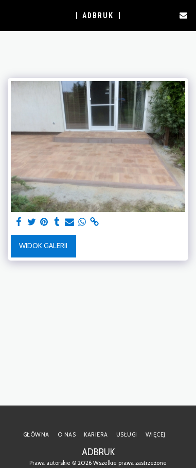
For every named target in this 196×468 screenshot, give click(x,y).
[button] (11, 15)
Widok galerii (43, 245)
